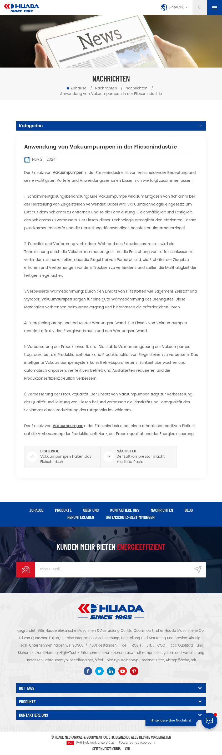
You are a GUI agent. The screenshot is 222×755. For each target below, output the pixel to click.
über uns (91, 510)
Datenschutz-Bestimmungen (130, 517)
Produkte (63, 510)
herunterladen (80, 517)
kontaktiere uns (124, 510)
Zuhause (76, 88)
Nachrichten (106, 88)
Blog (189, 510)
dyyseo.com (145, 742)
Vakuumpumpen (68, 173)
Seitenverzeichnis (106, 748)
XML (128, 748)
